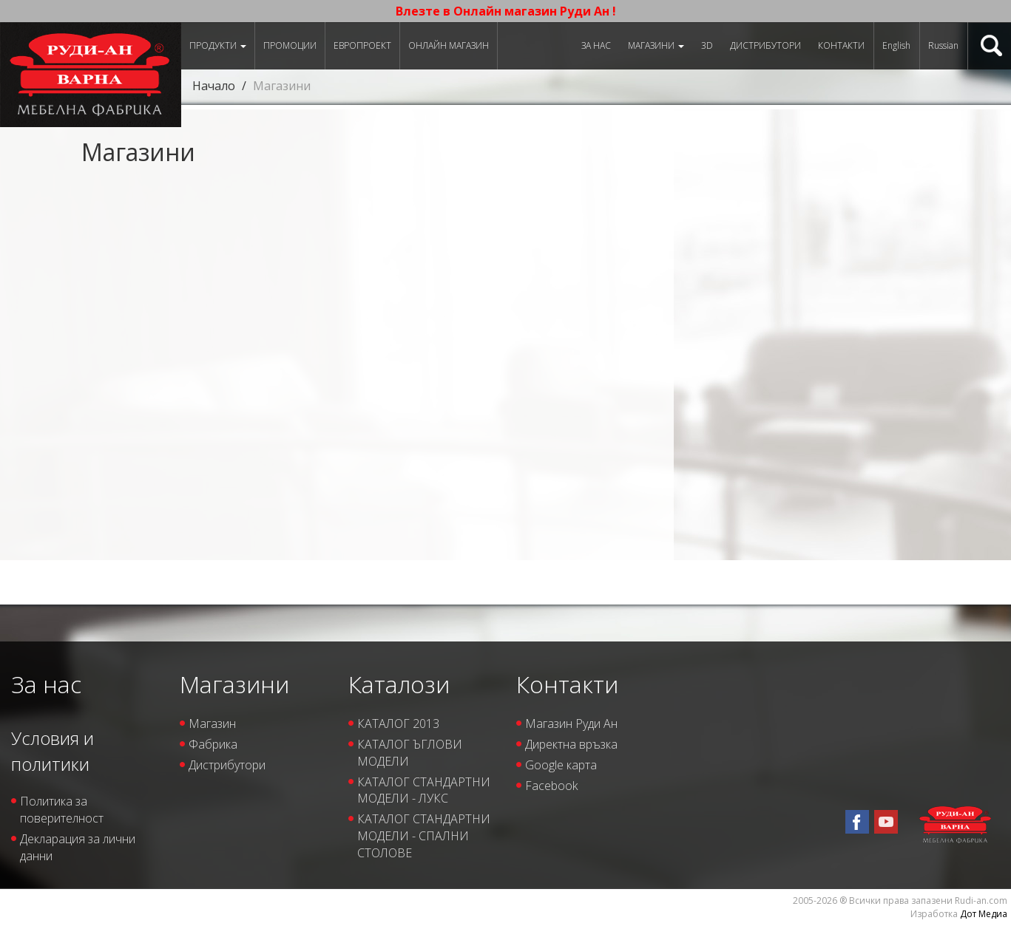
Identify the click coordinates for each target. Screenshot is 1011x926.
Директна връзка (571, 744)
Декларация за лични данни (77, 847)
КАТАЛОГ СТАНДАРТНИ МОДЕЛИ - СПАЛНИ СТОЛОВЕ (423, 836)
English (896, 45)
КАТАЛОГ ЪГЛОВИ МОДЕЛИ (409, 752)
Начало (213, 86)
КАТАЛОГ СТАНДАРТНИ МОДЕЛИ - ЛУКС (423, 790)
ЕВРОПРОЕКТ (362, 45)
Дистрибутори (765, 45)
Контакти (841, 45)
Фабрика (213, 744)
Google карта (561, 765)
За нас (596, 45)
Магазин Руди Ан (571, 723)
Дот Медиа (983, 914)
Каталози (399, 684)
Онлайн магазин (448, 45)
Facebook (551, 785)
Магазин (212, 723)
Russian (943, 45)
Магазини (656, 45)
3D (707, 45)
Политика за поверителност (62, 809)
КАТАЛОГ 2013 (398, 723)
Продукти (217, 45)
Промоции (290, 45)
